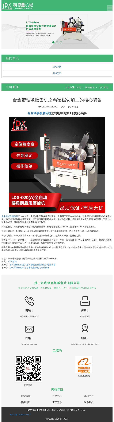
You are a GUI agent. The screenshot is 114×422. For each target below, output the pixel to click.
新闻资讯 (90, 87)
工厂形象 (57, 402)
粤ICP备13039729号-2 (20, 414)
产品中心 (57, 396)
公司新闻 (57, 66)
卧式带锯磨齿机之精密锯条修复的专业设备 (29, 267)
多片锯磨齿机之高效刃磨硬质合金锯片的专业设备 (33, 264)
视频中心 (89, 396)
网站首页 (25, 396)
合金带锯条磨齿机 (9, 216)
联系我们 (89, 402)
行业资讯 (57, 73)
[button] (9, 30)
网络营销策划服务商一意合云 (57, 419)
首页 (78, 87)
